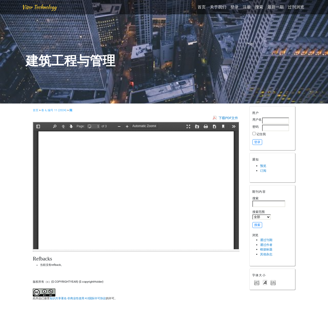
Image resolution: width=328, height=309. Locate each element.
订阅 (263, 171)
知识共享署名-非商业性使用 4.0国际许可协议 (78, 298)
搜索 (259, 7)
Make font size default (265, 282)
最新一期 (275, 7)
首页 (202, 7)
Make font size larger (273, 282)
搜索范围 (261, 215)
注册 (247, 7)
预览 (263, 166)
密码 (255, 127)
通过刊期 (266, 240)
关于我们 (218, 7)
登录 (234, 7)
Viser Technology (39, 7)
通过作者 (266, 245)
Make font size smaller (256, 282)
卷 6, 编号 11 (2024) (53, 110)
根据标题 (266, 249)
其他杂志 (266, 254)
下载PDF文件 (228, 118)
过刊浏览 (296, 7)
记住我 (261, 134)
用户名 (257, 119)
